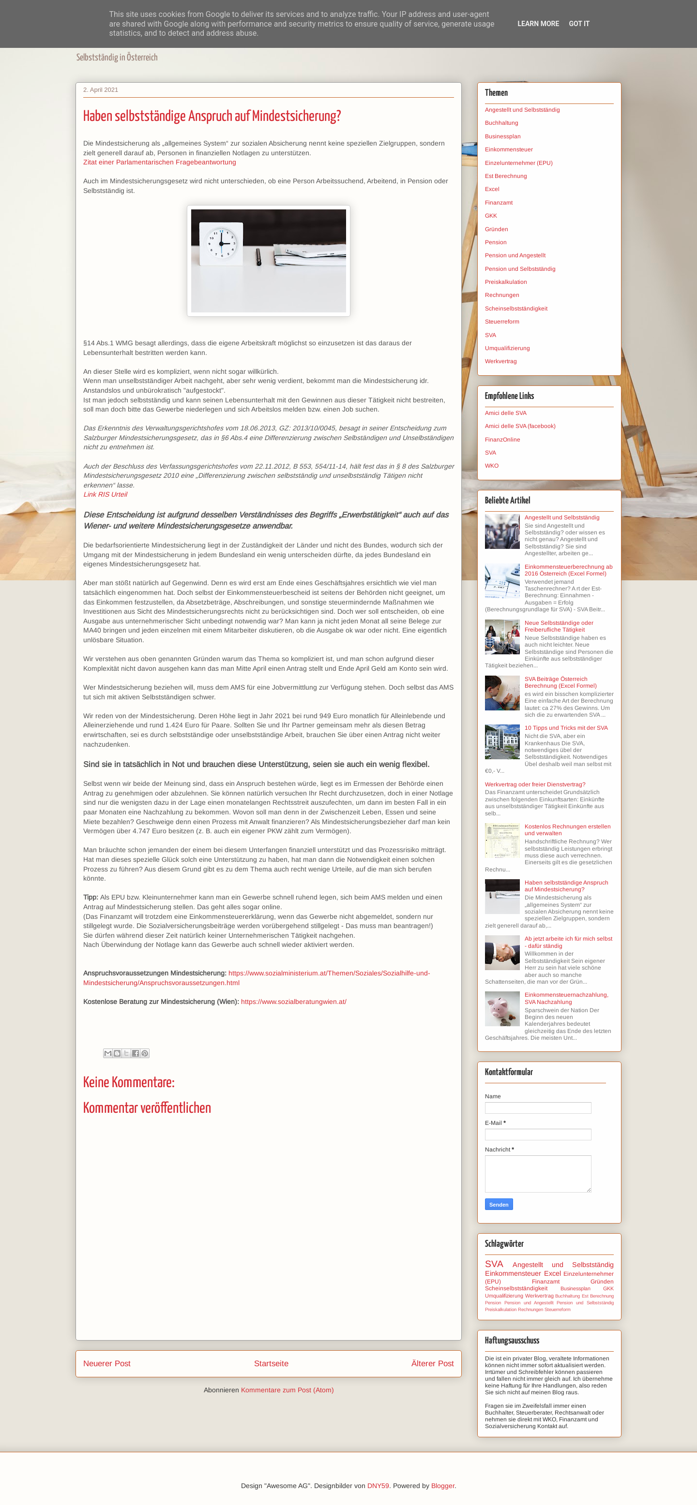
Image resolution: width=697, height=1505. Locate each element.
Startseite (271, 1363)
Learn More (538, 24)
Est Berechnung (506, 176)
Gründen (496, 229)
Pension (496, 242)
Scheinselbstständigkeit (516, 308)
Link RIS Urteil (105, 494)
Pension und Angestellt (515, 255)
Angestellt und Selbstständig (522, 109)
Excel (492, 189)
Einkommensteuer (509, 149)
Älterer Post (432, 1363)
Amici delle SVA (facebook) (520, 426)
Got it (579, 24)
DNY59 (378, 1486)
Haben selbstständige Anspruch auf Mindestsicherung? (566, 886)
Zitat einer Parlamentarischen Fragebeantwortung (159, 162)
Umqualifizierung (507, 348)
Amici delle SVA (506, 413)
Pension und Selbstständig (520, 269)
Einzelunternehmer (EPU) (519, 163)
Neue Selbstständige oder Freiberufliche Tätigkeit (559, 626)
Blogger (443, 1486)
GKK (491, 215)
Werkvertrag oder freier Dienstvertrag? (535, 784)
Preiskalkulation (506, 282)
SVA (490, 335)
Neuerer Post (107, 1363)
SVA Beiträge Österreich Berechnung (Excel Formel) (561, 682)
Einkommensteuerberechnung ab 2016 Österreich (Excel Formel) (569, 570)
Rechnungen (502, 295)
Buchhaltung (501, 122)
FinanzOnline (502, 439)
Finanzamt (499, 202)
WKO (492, 465)
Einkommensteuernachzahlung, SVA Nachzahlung (566, 998)
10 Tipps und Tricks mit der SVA (566, 727)
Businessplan (503, 136)
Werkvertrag (501, 361)
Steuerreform (502, 321)
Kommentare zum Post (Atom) (287, 1390)
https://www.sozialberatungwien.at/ (294, 1001)
